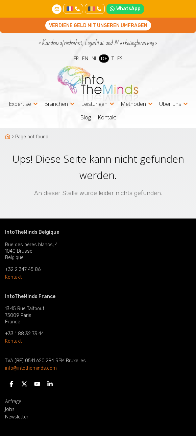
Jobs (10, 409)
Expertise (20, 104)
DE (104, 58)
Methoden (133, 104)
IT (112, 58)
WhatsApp (125, 9)
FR (76, 58)
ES (120, 58)
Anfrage (13, 401)
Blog (85, 117)
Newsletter (16, 416)
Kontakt (107, 117)
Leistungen (94, 104)
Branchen (56, 104)
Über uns (170, 104)
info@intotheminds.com (31, 368)
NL (94, 58)
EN (85, 58)
